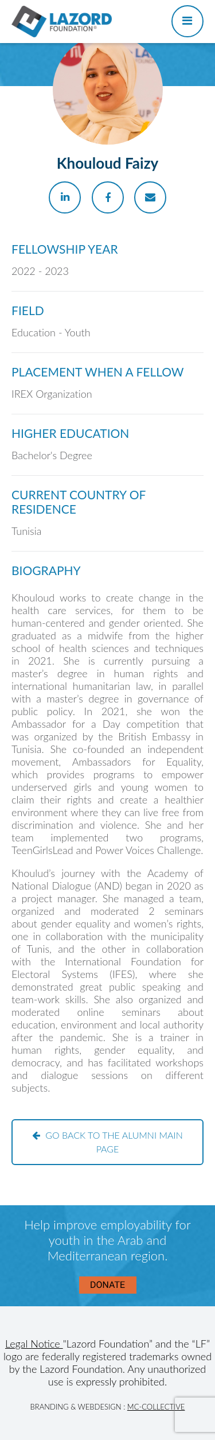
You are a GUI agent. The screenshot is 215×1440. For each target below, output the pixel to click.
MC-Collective (156, 1406)
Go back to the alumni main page (107, 1142)
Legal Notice (34, 1343)
